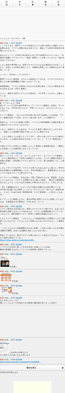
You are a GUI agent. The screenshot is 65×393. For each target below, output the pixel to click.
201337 (19, 43)
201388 (19, 360)
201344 (19, 271)
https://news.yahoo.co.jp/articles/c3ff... (17, 240)
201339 (19, 153)
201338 (19, 100)
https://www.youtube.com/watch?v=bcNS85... (20, 362)
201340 (19, 206)
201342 (19, 254)
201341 (19, 245)
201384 (19, 298)
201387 (19, 340)
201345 (19, 286)
